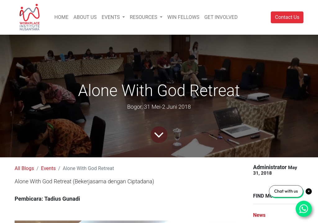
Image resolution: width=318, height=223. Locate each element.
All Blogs (24, 168)
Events (48, 168)
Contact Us (287, 17)
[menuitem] (61, 17)
